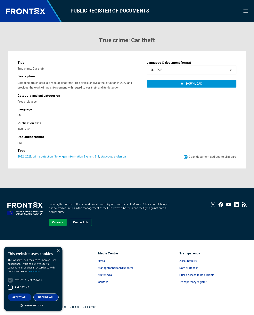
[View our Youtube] (228, 204)
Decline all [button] (46, 297)
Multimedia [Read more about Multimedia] (105, 275)
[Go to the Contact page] (81, 222)
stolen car (120, 156)
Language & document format (169, 62)
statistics (106, 156)
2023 (28, 156)
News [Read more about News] (101, 260)
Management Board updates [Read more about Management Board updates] (116, 267)
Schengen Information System (74, 156)
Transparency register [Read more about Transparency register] (193, 282)
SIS (97, 156)
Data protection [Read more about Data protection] (189, 267)
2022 (21, 156)
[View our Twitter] (213, 204)
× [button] (58, 250)
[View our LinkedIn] (236, 204)
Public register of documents (109, 11)
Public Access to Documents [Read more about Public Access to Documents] (196, 275)
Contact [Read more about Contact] (103, 282)
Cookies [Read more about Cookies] (74, 306)
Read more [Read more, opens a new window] (35, 271)
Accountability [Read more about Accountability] (188, 260)
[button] (33, 305)
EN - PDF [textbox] (156, 70)
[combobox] (191, 69)
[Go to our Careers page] (58, 222)
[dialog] (33, 279)
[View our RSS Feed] (244, 204)
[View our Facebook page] (220, 204)
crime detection (43, 156)
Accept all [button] (19, 297)
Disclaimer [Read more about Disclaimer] (89, 306)
